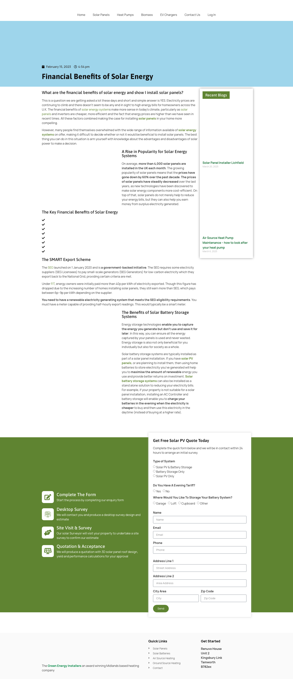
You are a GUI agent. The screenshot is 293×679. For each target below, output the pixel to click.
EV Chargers (168, 15)
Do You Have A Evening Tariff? (174, 485)
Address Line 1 (163, 561)
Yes (158, 491)
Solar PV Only (165, 476)
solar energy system (95, 109)
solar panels (147, 118)
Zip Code (207, 591)
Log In (212, 15)
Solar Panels (101, 15)
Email (157, 528)
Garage (161, 503)
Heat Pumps (125, 15)
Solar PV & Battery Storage (174, 467)
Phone (157, 543)
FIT (53, 284)
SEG (51, 267)
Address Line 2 (163, 576)
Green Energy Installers (64, 666)
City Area (159, 591)
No (167, 491)
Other (204, 503)
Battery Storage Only (170, 471)
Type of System (164, 461)
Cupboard (188, 503)
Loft (174, 503)
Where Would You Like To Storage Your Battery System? (192, 497)
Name (157, 513)
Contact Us (192, 15)
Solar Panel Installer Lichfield (223, 163)
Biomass (147, 15)
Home (81, 15)
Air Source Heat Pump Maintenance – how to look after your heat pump (225, 242)
